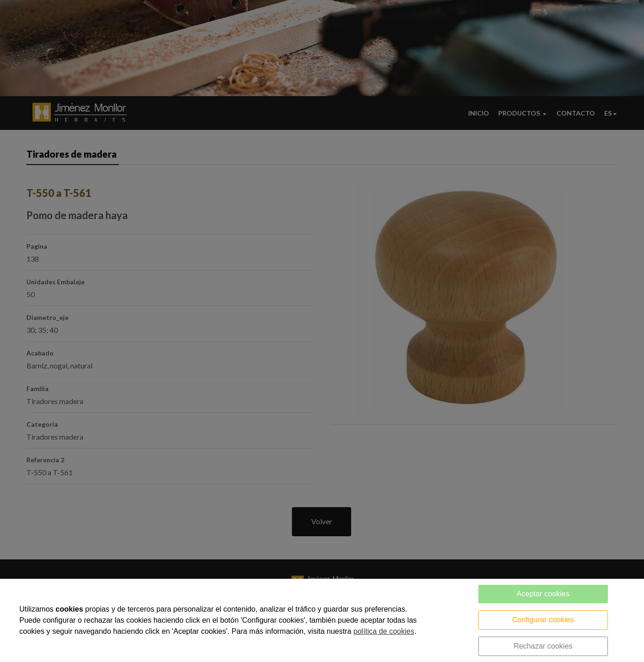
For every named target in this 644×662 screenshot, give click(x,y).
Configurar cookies (543, 620)
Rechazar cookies (543, 646)
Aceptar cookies (543, 594)
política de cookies (384, 631)
